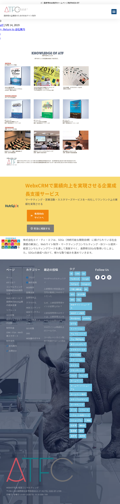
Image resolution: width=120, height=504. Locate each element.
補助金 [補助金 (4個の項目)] (82, 425)
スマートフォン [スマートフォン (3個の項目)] (77, 360)
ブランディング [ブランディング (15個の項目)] (77, 370)
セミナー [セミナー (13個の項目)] (74, 365)
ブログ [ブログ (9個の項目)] (73, 375)
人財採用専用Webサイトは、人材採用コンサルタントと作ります (54, 316)
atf (1, 25)
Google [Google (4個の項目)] (85, 278)
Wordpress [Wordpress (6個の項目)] (75, 318)
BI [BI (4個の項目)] (71, 273)
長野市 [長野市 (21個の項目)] (73, 436)
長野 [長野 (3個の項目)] (81, 430)
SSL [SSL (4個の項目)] (78, 299)
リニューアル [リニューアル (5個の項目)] (76, 420)
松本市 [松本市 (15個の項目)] (73, 425)
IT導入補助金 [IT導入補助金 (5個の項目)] (76, 289)
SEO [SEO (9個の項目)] (72, 294)
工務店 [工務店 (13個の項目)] (88, 420)
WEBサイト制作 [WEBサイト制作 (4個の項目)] (77, 313)
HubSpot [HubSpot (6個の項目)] (74, 284)
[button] (114, 12)
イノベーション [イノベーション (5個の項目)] (77, 328)
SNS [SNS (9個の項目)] (72, 299)
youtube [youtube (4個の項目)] (86, 318)
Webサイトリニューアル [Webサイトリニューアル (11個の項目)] (80, 306)
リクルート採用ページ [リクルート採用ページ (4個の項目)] (80, 415)
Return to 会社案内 (12, 29)
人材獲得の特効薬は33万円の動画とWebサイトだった (54, 292)
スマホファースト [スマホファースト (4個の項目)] (78, 349)
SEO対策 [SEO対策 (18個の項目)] (81, 294)
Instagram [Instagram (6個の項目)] (86, 284)
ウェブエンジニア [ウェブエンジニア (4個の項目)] (78, 333)
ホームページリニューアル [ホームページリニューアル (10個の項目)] (80, 387)
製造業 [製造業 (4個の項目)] (73, 430)
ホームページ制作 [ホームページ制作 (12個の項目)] (78, 394)
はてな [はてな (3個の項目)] (73, 323)
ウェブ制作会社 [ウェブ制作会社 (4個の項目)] (77, 339)
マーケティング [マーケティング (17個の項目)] (77, 404)
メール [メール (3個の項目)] (73, 409)
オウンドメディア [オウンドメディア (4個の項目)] (78, 344)
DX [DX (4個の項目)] (83, 273)
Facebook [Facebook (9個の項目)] (75, 278)
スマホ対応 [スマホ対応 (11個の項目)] (75, 354)
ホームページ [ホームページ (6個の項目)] (76, 380)
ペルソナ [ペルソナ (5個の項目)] (83, 375)
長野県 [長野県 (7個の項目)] (82, 436)
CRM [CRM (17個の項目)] (77, 273)
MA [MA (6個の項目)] (86, 289)
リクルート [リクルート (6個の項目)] (84, 409)
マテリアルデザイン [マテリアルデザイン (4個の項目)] (79, 399)
